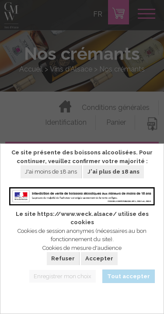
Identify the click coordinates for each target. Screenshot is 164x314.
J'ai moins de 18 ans (51, 171)
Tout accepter (128, 276)
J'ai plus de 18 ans (113, 171)
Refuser (63, 258)
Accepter (99, 258)
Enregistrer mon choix (62, 276)
